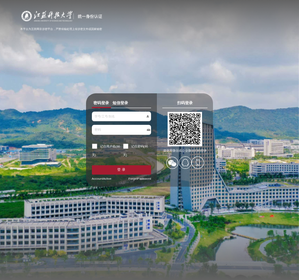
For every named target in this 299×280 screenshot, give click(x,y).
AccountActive (102, 178)
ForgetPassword (139, 178)
